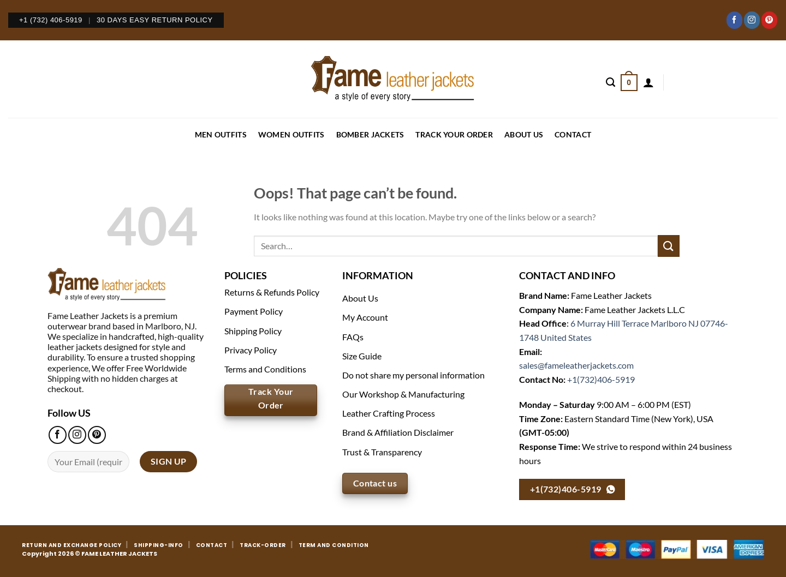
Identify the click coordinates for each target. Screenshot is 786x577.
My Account (365, 317)
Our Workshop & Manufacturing (403, 394)
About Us (523, 134)
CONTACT (573, 134)
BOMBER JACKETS (370, 134)
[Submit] (669, 245)
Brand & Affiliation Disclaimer (398, 432)
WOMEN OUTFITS (291, 134)
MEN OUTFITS (221, 134)
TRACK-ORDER (263, 545)
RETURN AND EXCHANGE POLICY (71, 545)
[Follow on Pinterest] (769, 20)
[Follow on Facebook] (734, 20)
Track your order (453, 134)
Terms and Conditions (265, 369)
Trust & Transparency (382, 452)
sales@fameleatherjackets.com (576, 365)
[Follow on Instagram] (752, 20)
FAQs (353, 337)
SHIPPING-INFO (158, 545)
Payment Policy (253, 311)
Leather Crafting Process (388, 413)
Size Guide (362, 356)
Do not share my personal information (413, 375)
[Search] (610, 82)
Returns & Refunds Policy (271, 292)
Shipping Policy (253, 331)
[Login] (648, 82)
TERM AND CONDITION (334, 545)
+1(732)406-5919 (601, 379)
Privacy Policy (250, 350)
